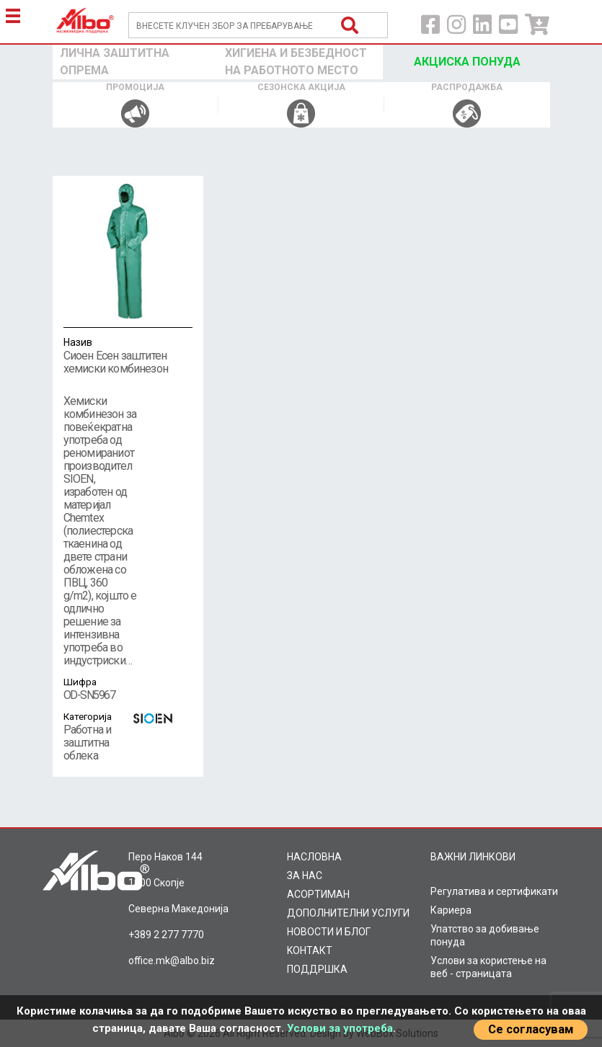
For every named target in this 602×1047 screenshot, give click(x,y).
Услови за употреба (340, 1028)
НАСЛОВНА (314, 857)
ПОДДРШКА (317, 969)
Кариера (451, 910)
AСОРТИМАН (318, 894)
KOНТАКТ (309, 950)
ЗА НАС (304, 875)
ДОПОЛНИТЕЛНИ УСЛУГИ (348, 913)
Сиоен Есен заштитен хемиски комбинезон (128, 355)
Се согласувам (530, 1029)
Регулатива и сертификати (494, 891)
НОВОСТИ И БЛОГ (329, 931)
